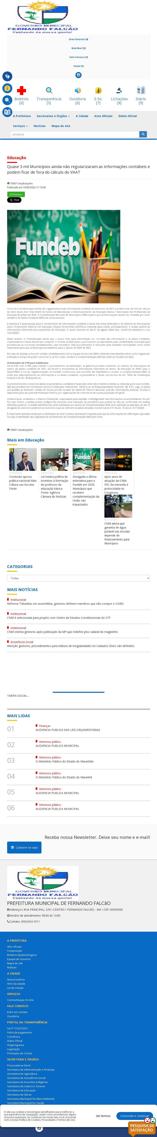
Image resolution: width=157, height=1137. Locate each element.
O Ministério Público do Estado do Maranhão (65, 761)
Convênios (13, 1036)
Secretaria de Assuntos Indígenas (27, 1082)
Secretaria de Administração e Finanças (31, 1069)
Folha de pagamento (19, 1032)
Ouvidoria (13, 1016)
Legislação (13, 1049)
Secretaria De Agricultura (22, 1073)
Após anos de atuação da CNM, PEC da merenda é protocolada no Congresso (116, 484)
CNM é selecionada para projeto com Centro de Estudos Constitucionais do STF (59, 618)
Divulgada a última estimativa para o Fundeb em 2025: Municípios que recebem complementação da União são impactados (86, 490)
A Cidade (82, 116)
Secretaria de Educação (21, 1090)
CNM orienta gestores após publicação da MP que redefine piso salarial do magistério (62, 632)
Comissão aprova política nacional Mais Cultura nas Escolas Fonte (23, 482)
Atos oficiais (14, 946)
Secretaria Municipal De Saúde (25, 1103)
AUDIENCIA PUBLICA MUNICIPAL (57, 746)
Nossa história (16, 979)
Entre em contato (17, 1012)
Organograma (15, 1045)
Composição (14, 950)
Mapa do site (61, 126)
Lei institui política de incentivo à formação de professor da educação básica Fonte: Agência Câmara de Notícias (54, 486)
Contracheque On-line (20, 1000)
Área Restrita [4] (78, 39)
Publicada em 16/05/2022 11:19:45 (26, 187)
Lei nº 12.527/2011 (17, 1028)
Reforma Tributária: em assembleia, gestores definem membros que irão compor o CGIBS (65, 604)
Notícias (40, 126)
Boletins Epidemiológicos (22, 955)
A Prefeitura (22, 116)
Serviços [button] (20, 126)
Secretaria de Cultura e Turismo (26, 1086)
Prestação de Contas (19, 1053)
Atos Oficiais (103, 116)
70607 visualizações (20, 183)
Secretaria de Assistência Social (26, 1078)
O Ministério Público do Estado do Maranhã (64, 777)
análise (31, 402)
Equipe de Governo (19, 959)
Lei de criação (15, 988)
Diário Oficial (127, 116)
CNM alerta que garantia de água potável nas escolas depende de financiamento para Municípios (117, 533)
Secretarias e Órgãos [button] (53, 116)
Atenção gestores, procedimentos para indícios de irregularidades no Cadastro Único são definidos (70, 646)
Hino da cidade (16, 983)
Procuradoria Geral (18, 1065)
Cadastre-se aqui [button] (24, 847)
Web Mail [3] (78, 48)
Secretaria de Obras (19, 1094)
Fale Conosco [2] (78, 57)
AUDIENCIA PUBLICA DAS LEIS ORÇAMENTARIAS (68, 730)
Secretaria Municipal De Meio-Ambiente (31, 1098)
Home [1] (79, 65)
